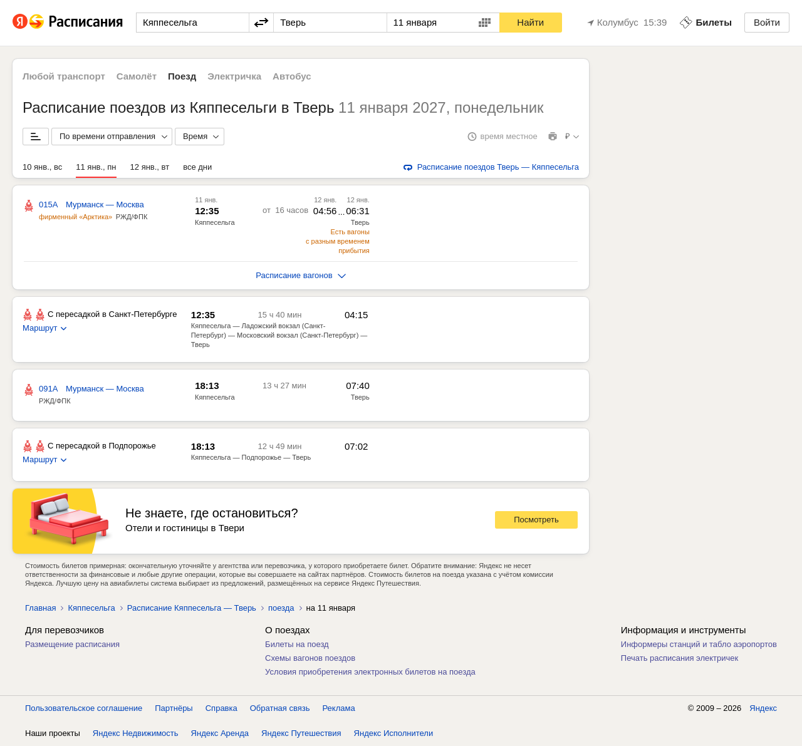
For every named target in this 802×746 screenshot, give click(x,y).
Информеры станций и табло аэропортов (699, 644)
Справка (221, 708)
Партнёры (173, 708)
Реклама (339, 708)
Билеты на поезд (297, 644)
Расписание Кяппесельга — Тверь (191, 608)
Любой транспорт (64, 76)
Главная (40, 608)
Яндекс (763, 708)
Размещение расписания (72, 644)
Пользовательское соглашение (83, 708)
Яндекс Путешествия (301, 733)
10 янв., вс (42, 167)
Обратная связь (280, 708)
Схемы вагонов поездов (310, 658)
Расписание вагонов (300, 275)
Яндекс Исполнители (394, 733)
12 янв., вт (150, 167)
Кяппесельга (91, 608)
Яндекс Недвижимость (136, 733)
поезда (281, 608)
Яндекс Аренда (220, 733)
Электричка (234, 76)
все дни (197, 167)
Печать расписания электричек (679, 658)
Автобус (292, 76)
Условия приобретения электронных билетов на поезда (370, 671)
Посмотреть (536, 519)
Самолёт (137, 76)
